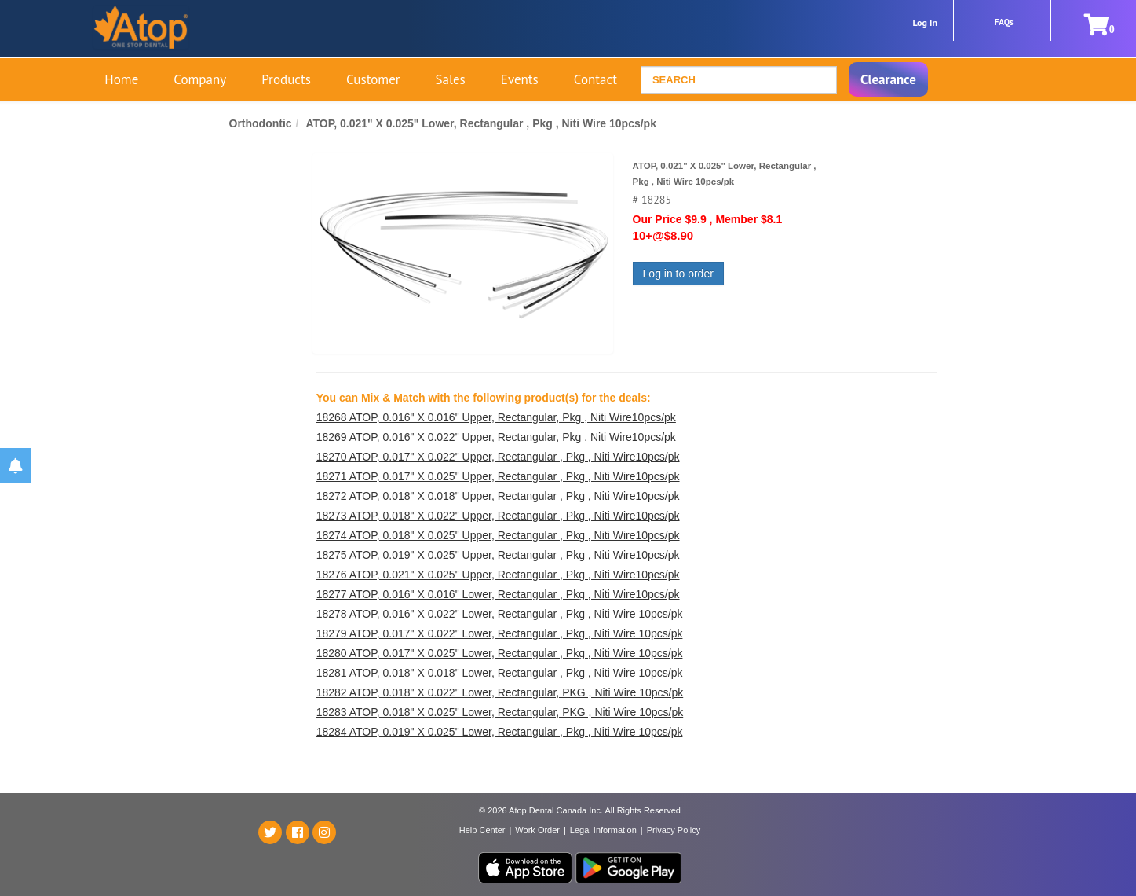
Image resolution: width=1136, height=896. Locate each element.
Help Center (482, 830)
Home (121, 79)
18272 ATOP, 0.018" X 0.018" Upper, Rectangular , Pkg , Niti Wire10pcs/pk (498, 496)
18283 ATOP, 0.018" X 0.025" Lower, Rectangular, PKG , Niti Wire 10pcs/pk (500, 712)
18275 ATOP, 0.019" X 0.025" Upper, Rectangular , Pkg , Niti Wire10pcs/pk (498, 555)
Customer (373, 79)
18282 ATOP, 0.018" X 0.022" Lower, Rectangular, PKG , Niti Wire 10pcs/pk (500, 692)
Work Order (537, 830)
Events (520, 79)
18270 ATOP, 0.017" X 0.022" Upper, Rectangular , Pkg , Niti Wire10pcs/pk (498, 456)
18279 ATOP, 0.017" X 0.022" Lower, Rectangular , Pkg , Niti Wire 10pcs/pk (499, 633)
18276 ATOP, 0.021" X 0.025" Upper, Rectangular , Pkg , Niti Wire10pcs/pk (498, 574)
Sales (451, 79)
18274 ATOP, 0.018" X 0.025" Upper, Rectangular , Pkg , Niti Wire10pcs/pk (498, 535)
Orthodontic (260, 123)
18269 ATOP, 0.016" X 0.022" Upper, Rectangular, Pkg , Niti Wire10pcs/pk (496, 437)
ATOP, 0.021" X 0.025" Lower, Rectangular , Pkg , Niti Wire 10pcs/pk (480, 123)
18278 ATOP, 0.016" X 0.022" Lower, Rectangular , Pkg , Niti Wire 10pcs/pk (499, 614)
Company (200, 79)
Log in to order (678, 273)
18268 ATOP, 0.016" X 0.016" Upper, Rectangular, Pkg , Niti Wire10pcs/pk (496, 417)
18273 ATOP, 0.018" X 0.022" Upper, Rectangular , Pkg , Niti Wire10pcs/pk (498, 515)
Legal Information (603, 830)
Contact (595, 79)
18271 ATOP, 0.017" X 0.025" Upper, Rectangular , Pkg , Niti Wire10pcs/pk (498, 476)
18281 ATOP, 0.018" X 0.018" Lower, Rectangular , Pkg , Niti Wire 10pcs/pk (499, 672)
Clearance (888, 79)
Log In (924, 22)
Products (286, 79)
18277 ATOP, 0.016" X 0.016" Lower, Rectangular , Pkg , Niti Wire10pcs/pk (498, 594)
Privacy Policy (673, 830)
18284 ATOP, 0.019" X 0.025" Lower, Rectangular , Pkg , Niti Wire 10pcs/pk (499, 731)
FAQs (1004, 22)
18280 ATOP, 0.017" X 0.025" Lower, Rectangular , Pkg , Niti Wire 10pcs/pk (499, 653)
